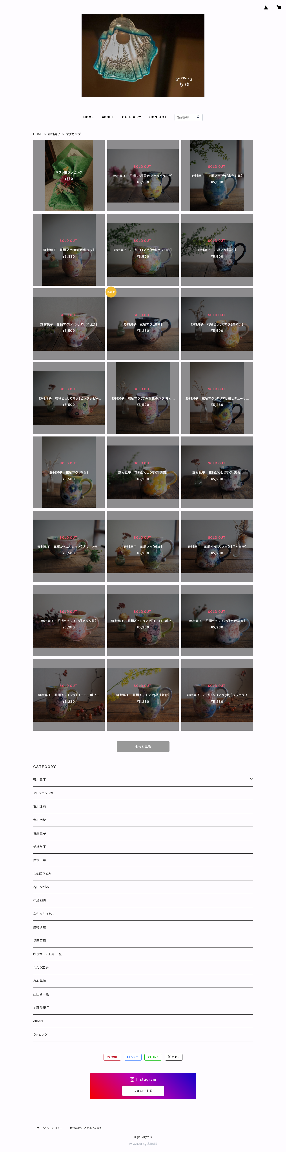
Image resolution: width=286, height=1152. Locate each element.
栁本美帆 (39, 981)
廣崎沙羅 (39, 927)
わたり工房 (41, 967)
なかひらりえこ (43, 914)
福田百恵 (39, 940)
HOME (88, 117)
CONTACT (158, 117)
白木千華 (39, 860)
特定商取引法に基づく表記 (86, 1128)
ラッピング (40, 1034)
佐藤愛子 (39, 833)
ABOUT (108, 117)
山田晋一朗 (41, 994)
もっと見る (143, 746)
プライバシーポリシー (50, 1128)
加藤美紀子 (41, 1008)
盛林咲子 (39, 847)
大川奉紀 (39, 820)
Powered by (143, 1144)
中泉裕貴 (39, 900)
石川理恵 (39, 806)
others (38, 1021)
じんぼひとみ (42, 873)
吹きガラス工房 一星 (47, 954)
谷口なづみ (41, 887)
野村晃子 (54, 134)
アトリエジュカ (43, 793)
